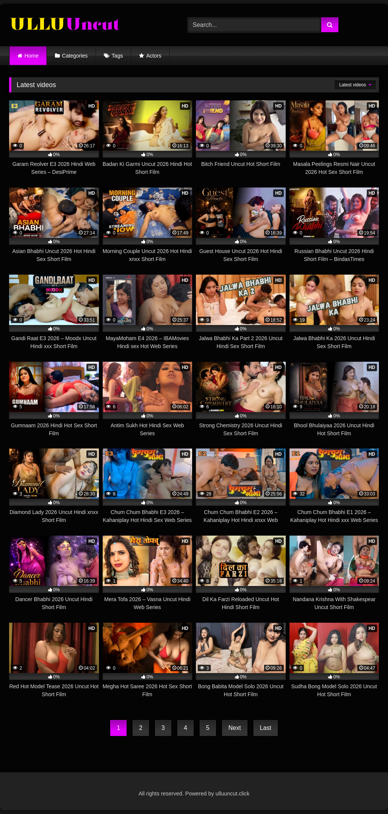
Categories (75, 56)
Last (265, 728)
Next (234, 728)
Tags (117, 56)
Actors (153, 56)
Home (32, 56)
